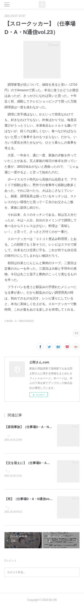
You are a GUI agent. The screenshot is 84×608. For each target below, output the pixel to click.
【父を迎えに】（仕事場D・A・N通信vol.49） (37, 463)
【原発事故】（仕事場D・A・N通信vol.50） (35, 427)
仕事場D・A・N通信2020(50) (19, 321)
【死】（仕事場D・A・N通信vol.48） (31, 499)
